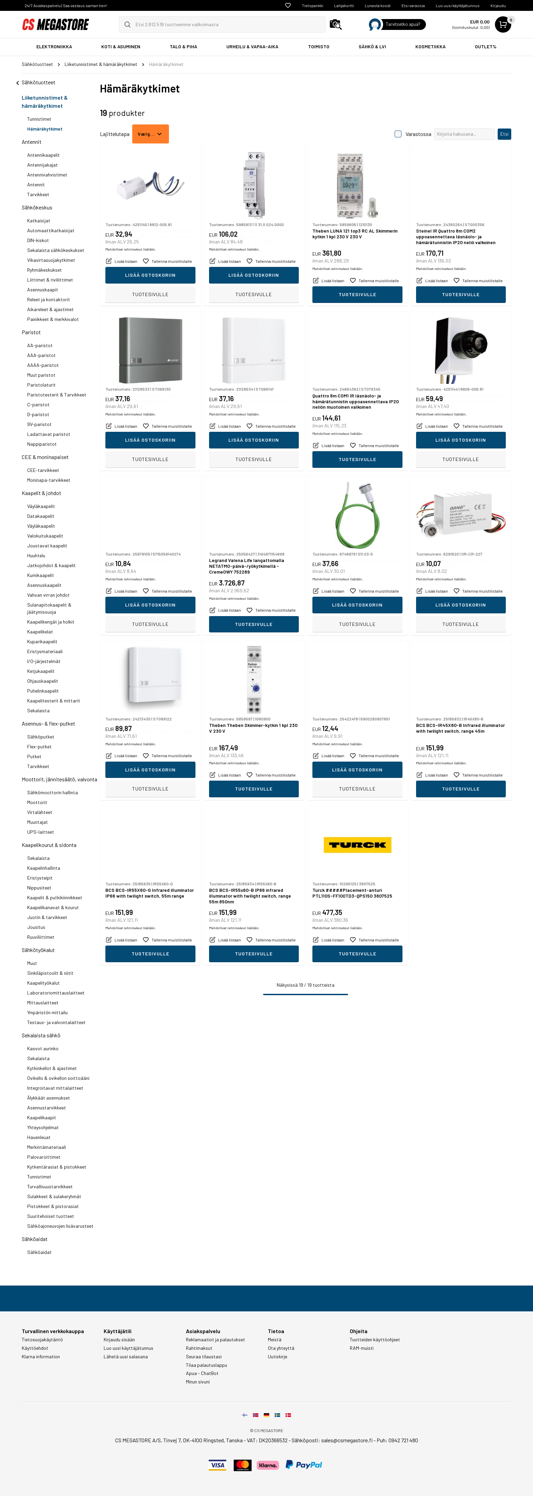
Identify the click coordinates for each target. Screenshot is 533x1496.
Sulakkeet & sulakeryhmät (54, 1196)
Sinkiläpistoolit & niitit (50, 973)
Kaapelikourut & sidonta (49, 845)
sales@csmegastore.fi (347, 1440)
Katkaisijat (38, 220)
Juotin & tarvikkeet (47, 917)
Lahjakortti (344, 5)
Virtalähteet (39, 812)
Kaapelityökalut (43, 983)
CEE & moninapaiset (45, 457)
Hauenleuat (39, 1137)
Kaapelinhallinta (43, 868)
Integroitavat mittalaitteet (55, 1088)
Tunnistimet (39, 119)
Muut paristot (41, 375)
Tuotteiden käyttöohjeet (375, 1339)
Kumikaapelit (40, 575)
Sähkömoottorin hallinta (52, 792)
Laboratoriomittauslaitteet (56, 993)
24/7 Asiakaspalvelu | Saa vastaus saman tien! (65, 5)
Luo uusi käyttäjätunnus (458, 5)
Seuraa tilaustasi (204, 1356)
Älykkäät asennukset (48, 1098)
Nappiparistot (42, 444)
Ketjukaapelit (41, 671)
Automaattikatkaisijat (50, 230)
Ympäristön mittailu (47, 1012)
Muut (32, 963)
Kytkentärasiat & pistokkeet (56, 1167)
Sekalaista (38, 710)
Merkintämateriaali (46, 1147)
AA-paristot (40, 345)
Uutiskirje (277, 1356)
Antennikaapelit (43, 155)
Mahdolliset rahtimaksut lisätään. (130, 280)
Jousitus (36, 927)
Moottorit (37, 802)
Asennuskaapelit (44, 585)
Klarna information (41, 1356)
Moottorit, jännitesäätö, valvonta (59, 779)
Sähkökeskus (37, 207)
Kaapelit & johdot (41, 493)
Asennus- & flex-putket (48, 723)
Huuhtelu (36, 555)
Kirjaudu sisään (119, 1339)
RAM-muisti (362, 1348)
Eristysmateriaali (45, 651)
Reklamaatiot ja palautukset (215, 1339)
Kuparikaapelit (42, 641)
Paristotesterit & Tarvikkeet (56, 394)
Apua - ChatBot (202, 1373)
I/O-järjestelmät (44, 661)
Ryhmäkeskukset (44, 270)
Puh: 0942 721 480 (397, 1440)
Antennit (31, 141)
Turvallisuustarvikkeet (50, 1186)
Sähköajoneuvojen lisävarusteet (60, 1226)
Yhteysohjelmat (43, 1127)
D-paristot (38, 414)
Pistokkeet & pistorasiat (53, 1206)
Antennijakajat (42, 165)
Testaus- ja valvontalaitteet (56, 1022)
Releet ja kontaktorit (48, 299)
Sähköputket (40, 737)
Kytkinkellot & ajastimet (52, 1068)
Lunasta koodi (378, 5)
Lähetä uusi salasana (126, 1356)
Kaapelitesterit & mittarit (53, 700)
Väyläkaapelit (41, 506)
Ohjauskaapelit (42, 681)
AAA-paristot (41, 355)
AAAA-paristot (43, 365)
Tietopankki (312, 5)
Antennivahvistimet (47, 174)
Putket (34, 756)
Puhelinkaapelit (43, 691)
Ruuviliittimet (40, 937)
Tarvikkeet (38, 194)
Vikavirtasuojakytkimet (51, 260)
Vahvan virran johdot (48, 595)
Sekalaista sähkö (41, 1035)
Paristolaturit (41, 385)
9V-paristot (39, 424)
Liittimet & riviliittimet (50, 280)
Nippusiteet (39, 887)
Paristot (31, 332)
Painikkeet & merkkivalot (53, 319)
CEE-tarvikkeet (43, 470)
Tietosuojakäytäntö (42, 1339)
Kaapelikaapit (41, 1117)
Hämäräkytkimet (45, 129)
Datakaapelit (40, 516)
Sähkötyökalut (38, 950)
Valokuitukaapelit (45, 536)
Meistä (274, 1339)
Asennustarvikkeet (46, 1107)
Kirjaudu (498, 5)
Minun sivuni (198, 1381)
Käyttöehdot (35, 1348)
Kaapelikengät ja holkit (50, 622)
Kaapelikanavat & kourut (53, 907)
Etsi (504, 134)
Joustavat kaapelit (47, 545)
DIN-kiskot (38, 240)
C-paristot (38, 404)
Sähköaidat (35, 1239)
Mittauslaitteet (42, 1002)
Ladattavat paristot (48, 434)
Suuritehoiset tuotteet (50, 1216)
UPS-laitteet (40, 832)
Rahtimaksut (199, 1348)
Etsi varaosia (413, 5)
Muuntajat (37, 822)
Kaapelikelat (40, 631)
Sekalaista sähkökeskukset (55, 250)
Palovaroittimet (44, 1157)
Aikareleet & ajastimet (50, 309)
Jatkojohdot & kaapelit (51, 565)
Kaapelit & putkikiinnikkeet (54, 897)
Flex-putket (39, 746)
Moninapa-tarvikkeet (48, 480)
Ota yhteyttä (281, 1348)
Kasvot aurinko (42, 1048)
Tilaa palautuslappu (206, 1365)
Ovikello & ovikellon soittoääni (58, 1078)
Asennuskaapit (42, 289)
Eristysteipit (40, 878)
